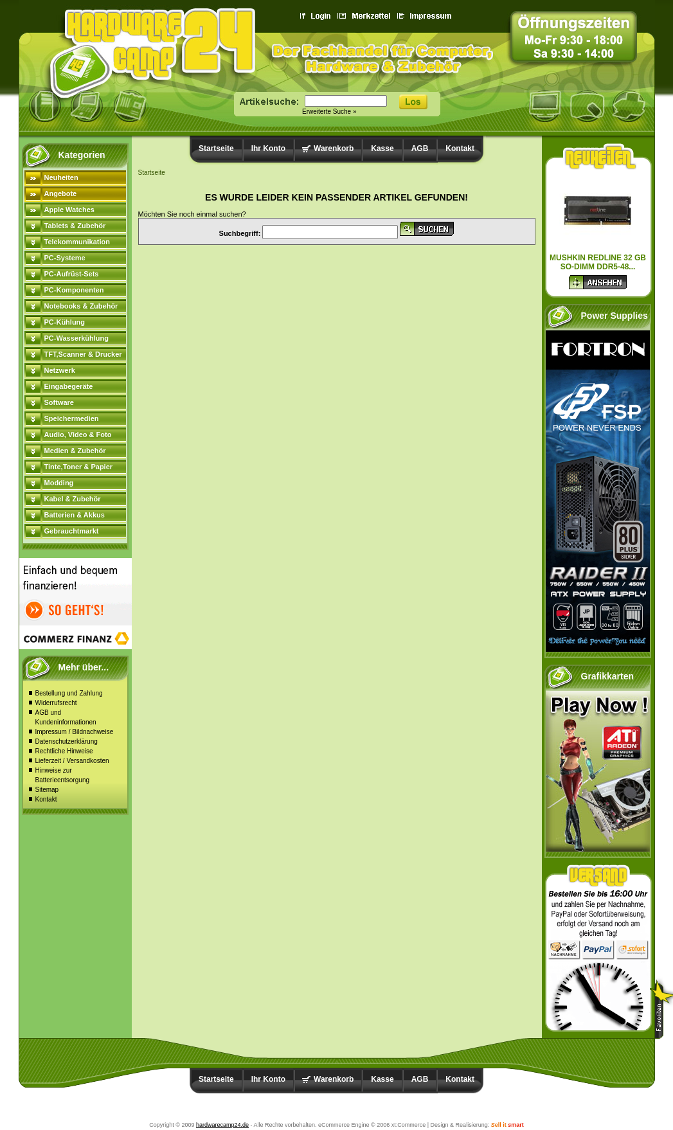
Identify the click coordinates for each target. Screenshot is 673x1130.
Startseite (216, 148)
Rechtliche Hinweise (64, 751)
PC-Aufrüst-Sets (71, 274)
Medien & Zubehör (75, 450)
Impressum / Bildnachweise (74, 731)
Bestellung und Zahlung (69, 693)
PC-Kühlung (64, 322)
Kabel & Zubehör (72, 499)
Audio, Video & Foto (78, 434)
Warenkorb (334, 148)
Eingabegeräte (68, 386)
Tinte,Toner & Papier (78, 467)
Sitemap (47, 789)
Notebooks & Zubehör (81, 306)
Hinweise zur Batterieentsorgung (62, 775)
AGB (420, 148)
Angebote (60, 193)
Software (59, 402)
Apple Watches (69, 209)
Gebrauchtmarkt (71, 531)
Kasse (382, 148)
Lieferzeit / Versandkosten (72, 760)
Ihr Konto (268, 148)
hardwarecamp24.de (222, 1125)
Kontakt (46, 799)
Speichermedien (71, 418)
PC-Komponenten (74, 290)
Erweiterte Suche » (329, 111)
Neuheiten (61, 177)
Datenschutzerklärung (66, 741)
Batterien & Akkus (74, 515)
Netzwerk (59, 370)
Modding (59, 483)
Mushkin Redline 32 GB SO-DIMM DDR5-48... (598, 262)
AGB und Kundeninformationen (65, 717)
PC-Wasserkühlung (76, 338)
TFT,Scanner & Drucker (83, 354)
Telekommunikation (77, 242)
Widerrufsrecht (56, 702)
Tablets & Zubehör (75, 225)
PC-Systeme (64, 258)
